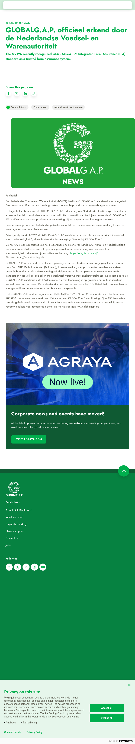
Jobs (8, 545)
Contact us (12, 538)
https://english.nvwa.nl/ (84, 253)
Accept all (106, 708)
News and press (15, 531)
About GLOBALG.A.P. (19, 510)
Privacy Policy (35, 732)
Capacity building (16, 524)
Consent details (12, 732)
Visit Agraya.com (29, 439)
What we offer (14, 517)
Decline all (106, 718)
